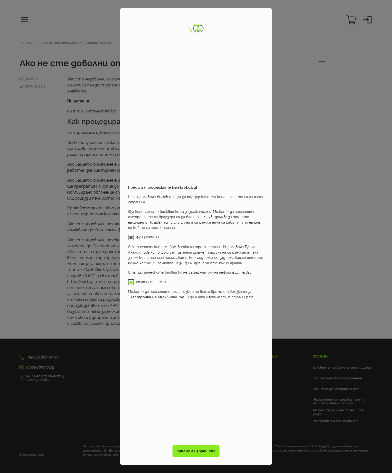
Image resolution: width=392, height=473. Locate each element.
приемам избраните (196, 451)
